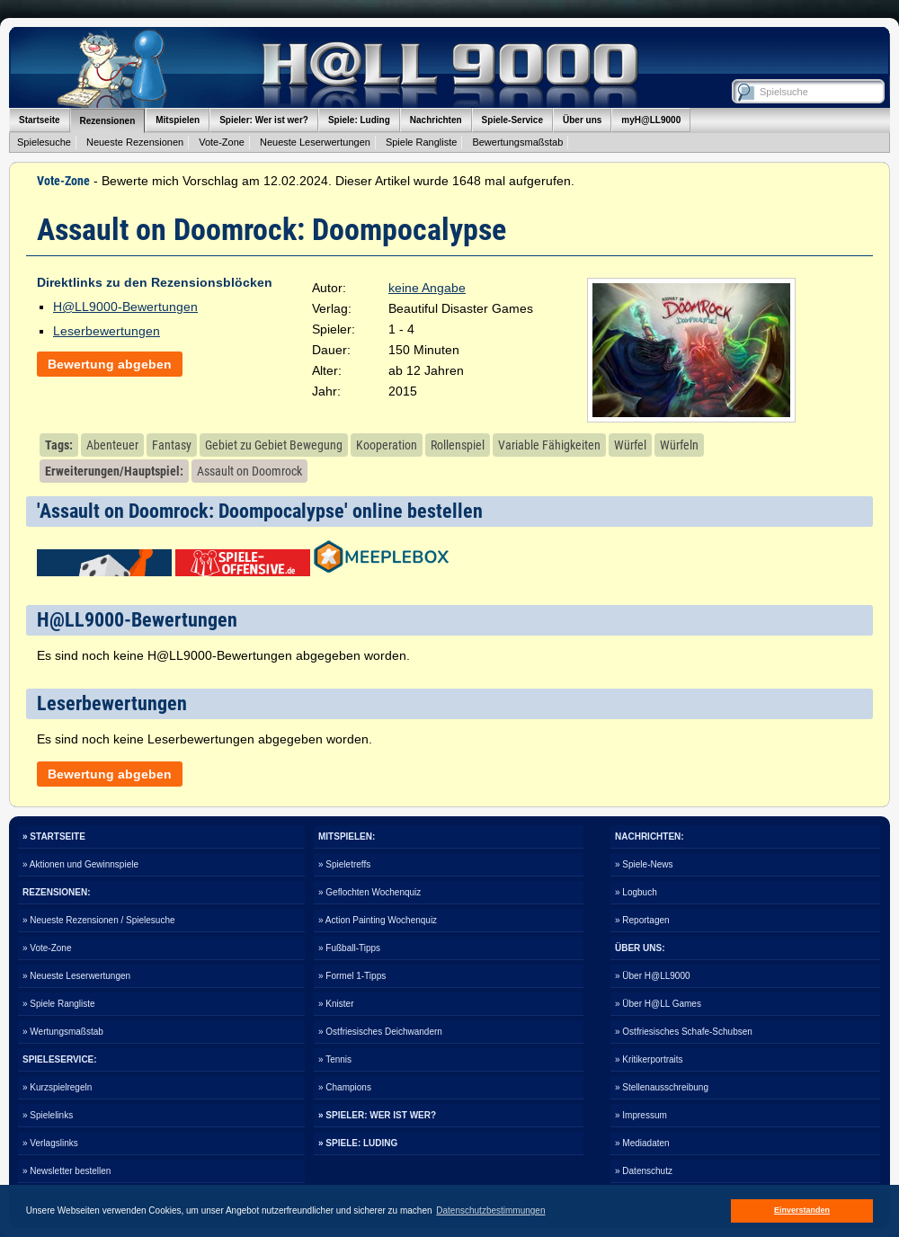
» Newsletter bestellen (66, 1171)
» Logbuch (636, 892)
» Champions (344, 1087)
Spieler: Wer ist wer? (263, 120)
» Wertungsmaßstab (62, 1032)
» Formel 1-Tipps (352, 976)
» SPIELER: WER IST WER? (377, 1115)
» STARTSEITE (53, 836)
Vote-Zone (222, 142)
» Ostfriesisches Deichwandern (380, 1032)
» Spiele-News (643, 864)
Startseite (39, 120)
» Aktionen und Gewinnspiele (80, 864)
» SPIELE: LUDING (357, 1143)
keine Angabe (427, 287)
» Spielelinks (47, 1115)
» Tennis (335, 1059)
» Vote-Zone (46, 948)
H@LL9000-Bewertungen (125, 306)
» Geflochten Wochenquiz (369, 892)
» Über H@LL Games (658, 1004)
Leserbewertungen (106, 331)
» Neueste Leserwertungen (76, 976)
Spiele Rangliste (422, 142)
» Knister (335, 1004)
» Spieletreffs (344, 864)
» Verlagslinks (50, 1143)
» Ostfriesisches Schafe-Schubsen (683, 1032)
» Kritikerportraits (649, 1059)
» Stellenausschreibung (661, 1087)
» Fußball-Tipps (349, 948)
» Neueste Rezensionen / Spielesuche (98, 920)
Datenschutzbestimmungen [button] (490, 1210)
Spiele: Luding (359, 120)
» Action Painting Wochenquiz (377, 920)
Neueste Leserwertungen (315, 142)
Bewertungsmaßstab (517, 142)
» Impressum (641, 1115)
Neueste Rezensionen (134, 142)
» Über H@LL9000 (652, 976)
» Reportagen (642, 920)
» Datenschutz (643, 1171)
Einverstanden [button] (802, 1210)
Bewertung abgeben (110, 364)
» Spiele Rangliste (58, 1004)
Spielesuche (44, 142)
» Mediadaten (642, 1143)
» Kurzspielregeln (57, 1087)
